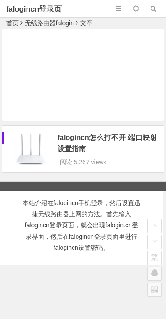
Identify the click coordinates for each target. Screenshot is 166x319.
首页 (12, 23)
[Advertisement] (83, 76)
